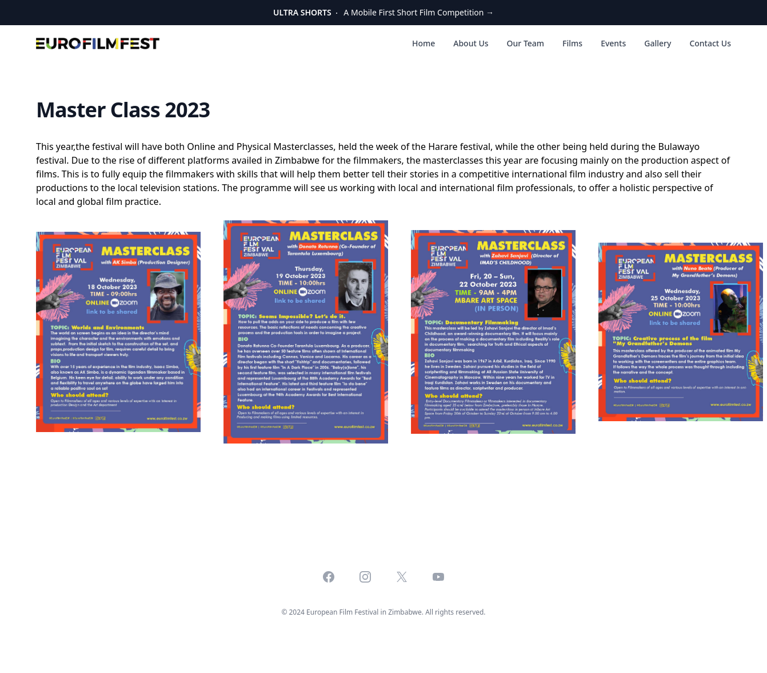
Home (423, 43)
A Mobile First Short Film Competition (383, 12)
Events (613, 43)
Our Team (526, 43)
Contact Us (710, 43)
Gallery (657, 43)
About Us (470, 43)
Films (572, 43)
